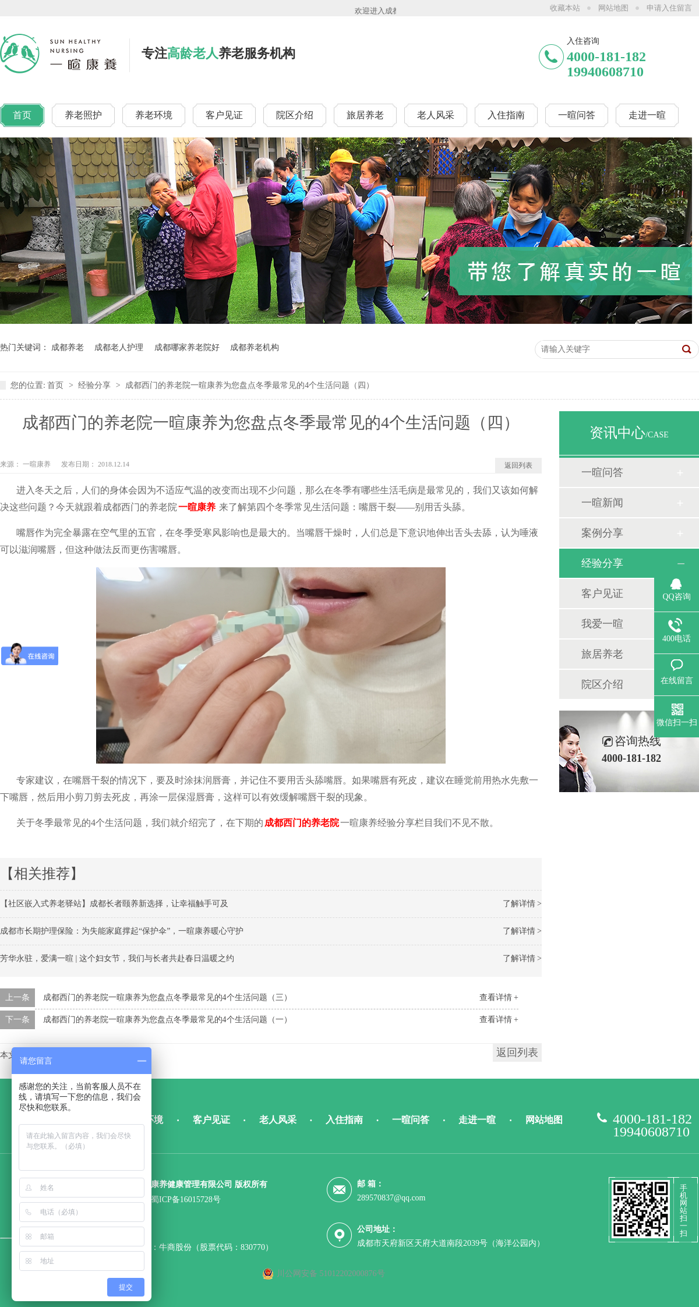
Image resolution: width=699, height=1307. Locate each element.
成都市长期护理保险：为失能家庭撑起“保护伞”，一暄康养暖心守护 (121, 931)
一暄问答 (602, 472)
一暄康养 (37, 464)
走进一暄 (477, 1120)
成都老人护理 (118, 347)
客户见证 (602, 593)
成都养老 (67, 347)
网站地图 (613, 7)
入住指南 (344, 1120)
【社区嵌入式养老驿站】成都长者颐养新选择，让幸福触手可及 (114, 903)
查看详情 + (498, 997)
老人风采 (277, 1120)
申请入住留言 (669, 7)
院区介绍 (602, 684)
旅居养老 (602, 654)
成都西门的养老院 (301, 823)
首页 (56, 385)
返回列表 (518, 465)
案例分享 (602, 533)
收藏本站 (565, 7)
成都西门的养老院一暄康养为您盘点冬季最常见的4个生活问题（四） (249, 385)
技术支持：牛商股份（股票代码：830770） (195, 1247)
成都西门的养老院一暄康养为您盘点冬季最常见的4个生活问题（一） (167, 1019)
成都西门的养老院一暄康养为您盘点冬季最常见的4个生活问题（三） (167, 997)
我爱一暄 (602, 624)
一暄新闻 (602, 502)
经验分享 (95, 385)
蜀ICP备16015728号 (186, 1199)
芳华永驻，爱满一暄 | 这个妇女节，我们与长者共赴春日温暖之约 (117, 958)
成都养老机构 (254, 347)
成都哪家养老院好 (187, 347)
